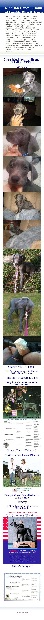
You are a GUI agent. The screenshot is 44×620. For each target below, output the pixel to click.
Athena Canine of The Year (22, 43)
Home (8, 16)
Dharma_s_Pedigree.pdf (24, 488)
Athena (33, 18)
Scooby (17, 18)
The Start (16, 16)
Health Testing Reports (22, 41)
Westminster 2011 (29, 38)
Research (9, 28)
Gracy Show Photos (12, 38)
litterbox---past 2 (20, 47)
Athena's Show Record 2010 (25, 28)
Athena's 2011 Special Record (16, 30)
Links (35, 41)
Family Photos (25, 20)
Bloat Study (19, 26)
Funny (8, 40)
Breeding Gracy (19, 24)
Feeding (22, 22)
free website (21, 612)
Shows (28, 49)
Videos (34, 16)
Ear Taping (23, 40)
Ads (14, 40)
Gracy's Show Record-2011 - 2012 (24, 34)
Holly (25, 18)
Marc (7, 43)
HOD (29, 26)
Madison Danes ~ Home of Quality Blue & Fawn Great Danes (24, 12)
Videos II (9, 18)
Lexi (7, 20)
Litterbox (9, 51)
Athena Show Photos (13, 36)
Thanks (31, 24)
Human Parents (11, 22)
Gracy (14, 20)
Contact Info (18, 49)
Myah (35, 20)
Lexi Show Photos (29, 36)
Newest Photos (27, 45)
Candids (26, 16)
